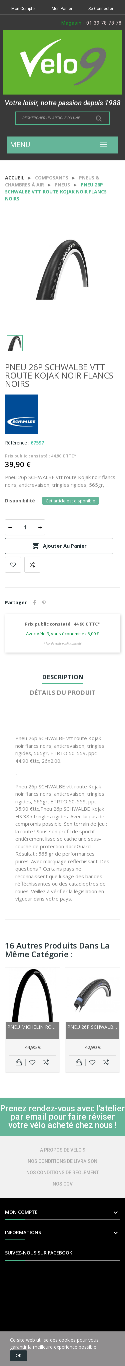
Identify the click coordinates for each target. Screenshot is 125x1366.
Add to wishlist (13, 564)
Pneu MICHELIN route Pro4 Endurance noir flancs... (32, 1027)
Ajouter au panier (59, 546)
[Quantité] (25, 527)
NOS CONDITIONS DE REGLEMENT (62, 1172)
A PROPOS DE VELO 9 (62, 1150)
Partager (34, 603)
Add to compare (32, 564)
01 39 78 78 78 (104, 23)
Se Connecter (100, 8)
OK (18, 1355)
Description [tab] (62, 677)
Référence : (17, 442)
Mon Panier (62, 8)
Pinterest (44, 603)
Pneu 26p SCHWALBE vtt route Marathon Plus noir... (92, 1027)
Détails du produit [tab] (63, 692)
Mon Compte (23, 8)
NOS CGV (63, 1184)
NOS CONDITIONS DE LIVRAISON (62, 1161)
